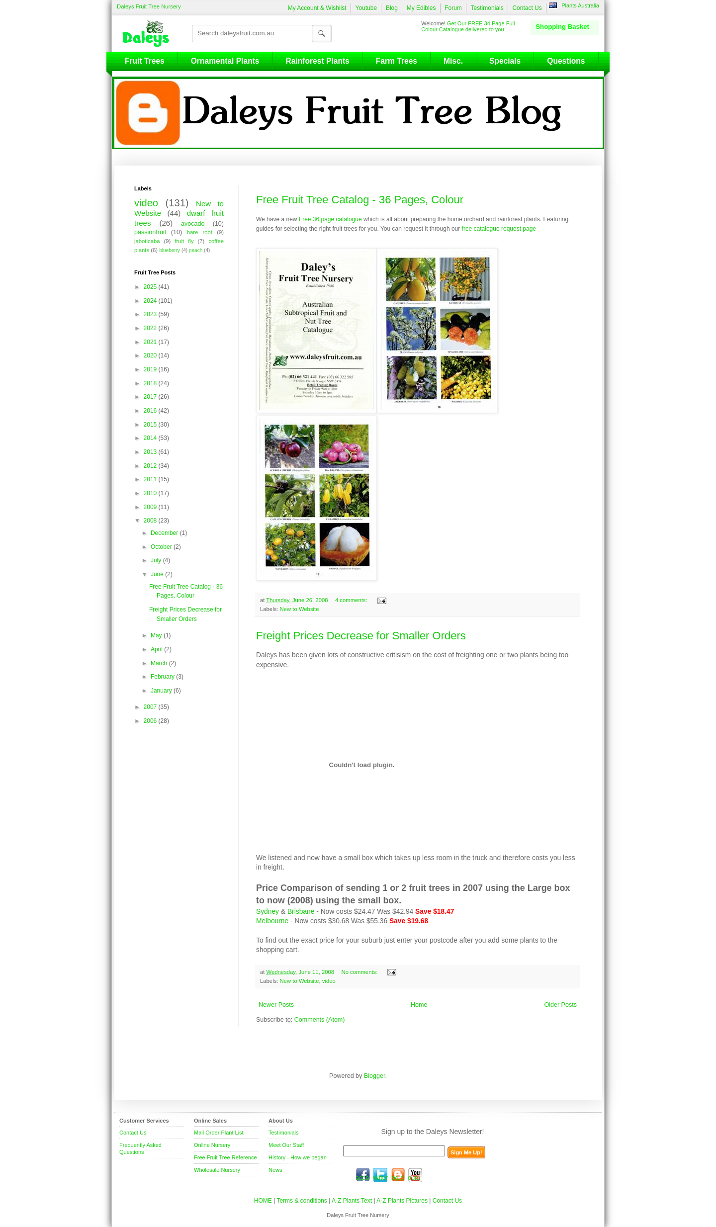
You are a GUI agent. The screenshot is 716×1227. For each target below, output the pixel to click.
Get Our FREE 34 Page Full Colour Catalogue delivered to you (468, 26)
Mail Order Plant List (219, 1133)
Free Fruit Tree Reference (225, 1157)
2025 (151, 286)
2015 (151, 424)
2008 (151, 520)
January (162, 690)
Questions (566, 61)
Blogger (374, 1075)
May (157, 635)
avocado (192, 223)
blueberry (169, 250)
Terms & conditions (302, 1200)
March (160, 663)
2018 (151, 383)
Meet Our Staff (286, 1145)
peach (195, 250)
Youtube (366, 7)
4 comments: (352, 600)
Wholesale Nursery (217, 1170)
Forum (453, 7)
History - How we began (297, 1157)
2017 (151, 396)
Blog (392, 7)
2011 (151, 479)
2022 (151, 328)
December (165, 532)
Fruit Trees (145, 61)
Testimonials (487, 7)
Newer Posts (276, 1004)
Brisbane (300, 911)
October (162, 546)
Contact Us (526, 7)
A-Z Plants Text (352, 1200)
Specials (505, 61)
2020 (151, 355)
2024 (151, 300)
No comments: (360, 972)
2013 (151, 451)
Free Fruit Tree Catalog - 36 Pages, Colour (359, 199)
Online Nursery (212, 1145)
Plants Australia (580, 5)
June (158, 574)
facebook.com (363, 1174)
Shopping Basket (562, 26)
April (157, 649)
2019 (151, 369)
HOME (263, 1200)
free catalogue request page (499, 228)
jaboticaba (147, 241)
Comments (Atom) (319, 1019)
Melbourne (272, 921)
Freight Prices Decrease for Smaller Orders (361, 635)
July (157, 560)
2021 (151, 342)
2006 (151, 720)
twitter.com (380, 1174)
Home (419, 1004)
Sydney (267, 911)
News (275, 1170)
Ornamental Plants (225, 61)
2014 (151, 438)
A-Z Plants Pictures (402, 1200)
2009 (151, 507)
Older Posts (560, 1004)
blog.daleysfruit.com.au (397, 1174)
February (163, 676)
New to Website (299, 609)
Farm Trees (396, 61)
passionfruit (150, 232)
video (329, 981)
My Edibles (421, 7)
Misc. (453, 61)
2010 (151, 493)
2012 (151, 465)
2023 (151, 314)
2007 (151, 706)
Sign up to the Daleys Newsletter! (432, 1132)
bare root (199, 232)
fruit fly (184, 241)
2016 (151, 410)
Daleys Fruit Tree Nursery (149, 6)
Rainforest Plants (318, 61)
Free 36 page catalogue (330, 219)
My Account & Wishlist (317, 7)
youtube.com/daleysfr (415, 1174)
